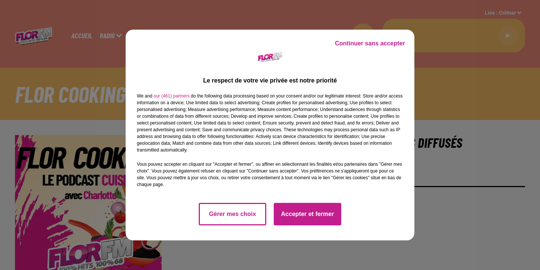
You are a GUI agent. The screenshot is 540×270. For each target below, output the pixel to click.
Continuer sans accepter (370, 43)
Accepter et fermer (307, 214)
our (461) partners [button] (171, 96)
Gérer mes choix (232, 214)
